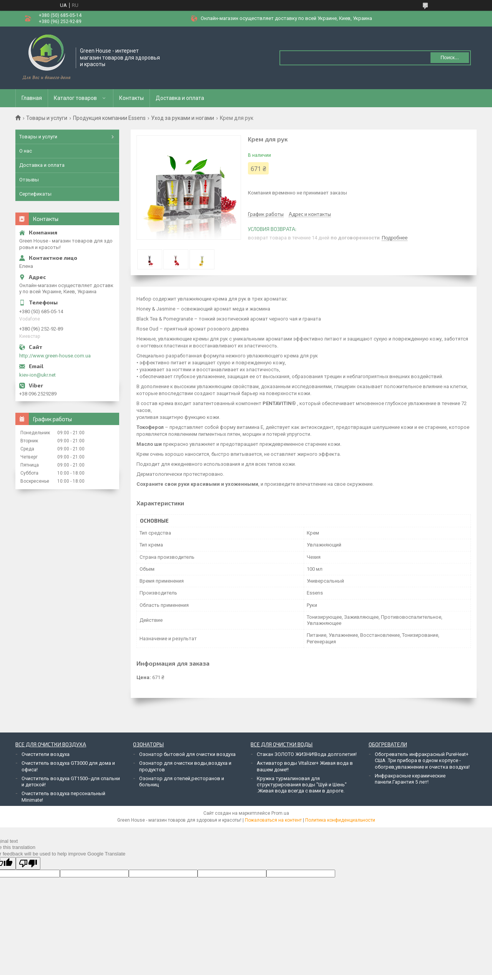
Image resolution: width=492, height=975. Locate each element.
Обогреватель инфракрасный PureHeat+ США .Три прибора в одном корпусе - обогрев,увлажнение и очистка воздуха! (422, 760)
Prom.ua (280, 813)
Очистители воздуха (46, 754)
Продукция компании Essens (109, 118)
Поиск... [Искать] (449, 57)
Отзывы (29, 180)
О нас (25, 151)
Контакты (131, 98)
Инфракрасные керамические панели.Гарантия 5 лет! (410, 779)
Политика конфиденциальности (340, 820)
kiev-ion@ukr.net (37, 375)
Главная (32, 98)
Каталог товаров (75, 98)
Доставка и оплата (180, 98)
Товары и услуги (46, 118)
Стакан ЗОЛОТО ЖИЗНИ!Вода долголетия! (307, 754)
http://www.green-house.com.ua (55, 356)
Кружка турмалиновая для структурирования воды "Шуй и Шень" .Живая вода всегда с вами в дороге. (302, 785)
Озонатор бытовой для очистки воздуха (187, 754)
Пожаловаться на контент (273, 820)
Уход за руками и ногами (182, 118)
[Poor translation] (28, 863)
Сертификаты (35, 194)
